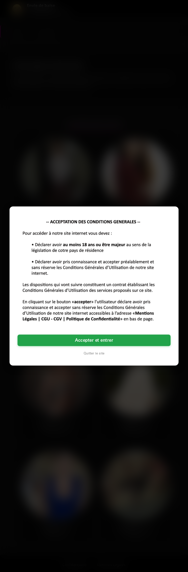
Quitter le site (94, 353)
